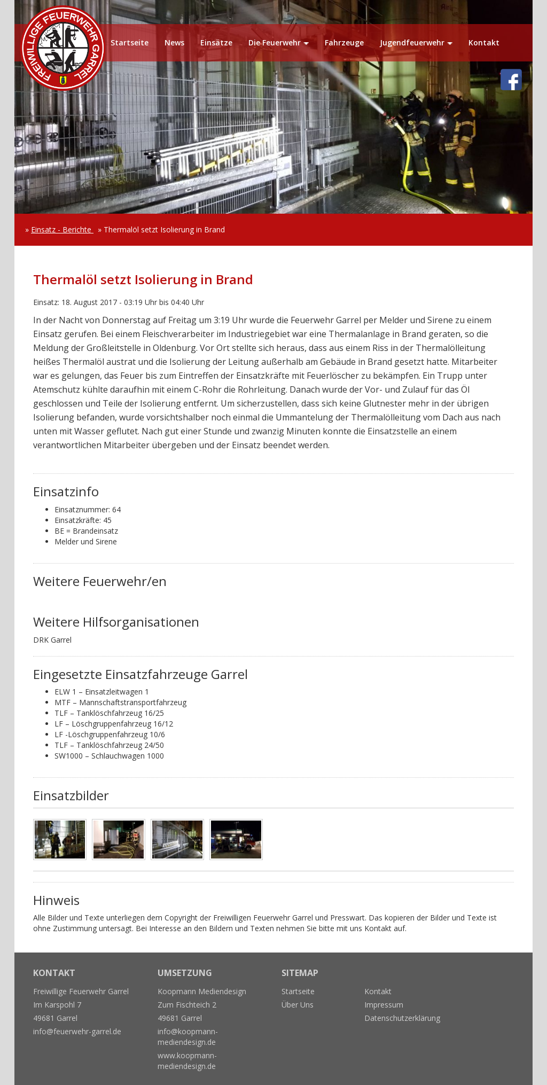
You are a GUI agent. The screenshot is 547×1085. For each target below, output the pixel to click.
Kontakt (483, 42)
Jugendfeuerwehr (412, 42)
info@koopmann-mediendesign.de (188, 1036)
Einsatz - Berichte (62, 229)
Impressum (383, 1005)
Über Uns (298, 1005)
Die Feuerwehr (274, 42)
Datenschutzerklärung (402, 1018)
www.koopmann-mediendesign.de (187, 1060)
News (174, 42)
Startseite (130, 42)
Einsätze (216, 42)
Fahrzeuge (344, 42)
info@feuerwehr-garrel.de (77, 1031)
